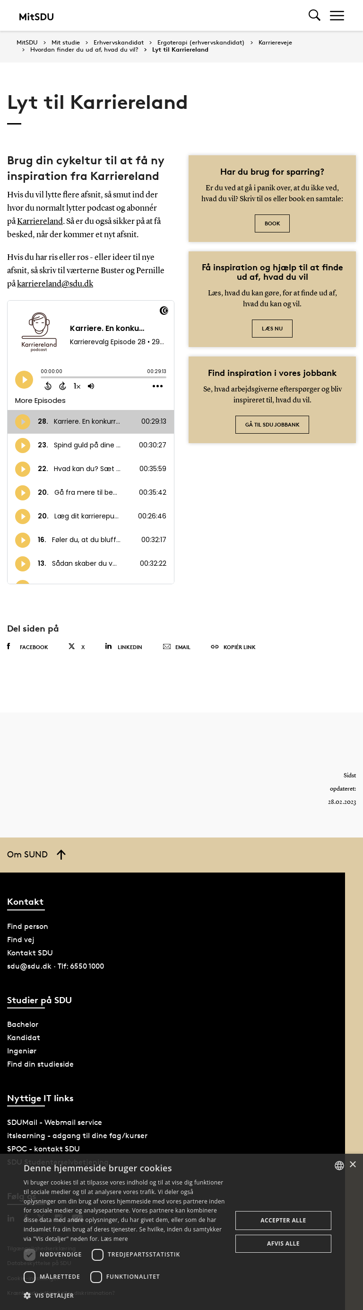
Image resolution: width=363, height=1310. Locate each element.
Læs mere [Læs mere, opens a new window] (114, 1239)
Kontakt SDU (30, 952)
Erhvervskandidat (119, 42)
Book (272, 223)
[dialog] (181, 1232)
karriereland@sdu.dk (55, 284)
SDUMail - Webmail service (54, 1122)
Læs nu (272, 328)
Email (176, 647)
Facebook (27, 647)
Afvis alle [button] (283, 1243)
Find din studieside (40, 1064)
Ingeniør (21, 1050)
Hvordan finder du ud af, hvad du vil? (84, 49)
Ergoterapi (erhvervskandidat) (201, 42)
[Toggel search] (314, 15)
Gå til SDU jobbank (272, 424)
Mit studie (66, 42)
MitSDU (27, 42)
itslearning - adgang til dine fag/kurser (77, 1135)
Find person (27, 926)
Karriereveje (275, 42)
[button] (125, 1295)
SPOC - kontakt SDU (43, 1148)
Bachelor (22, 1024)
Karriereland (40, 221)
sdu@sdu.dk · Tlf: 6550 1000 (55, 966)
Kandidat (23, 1037)
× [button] (352, 1164)
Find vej (21, 939)
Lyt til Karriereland (180, 49)
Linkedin (123, 646)
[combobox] (339, 1165)
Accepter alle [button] (283, 1220)
